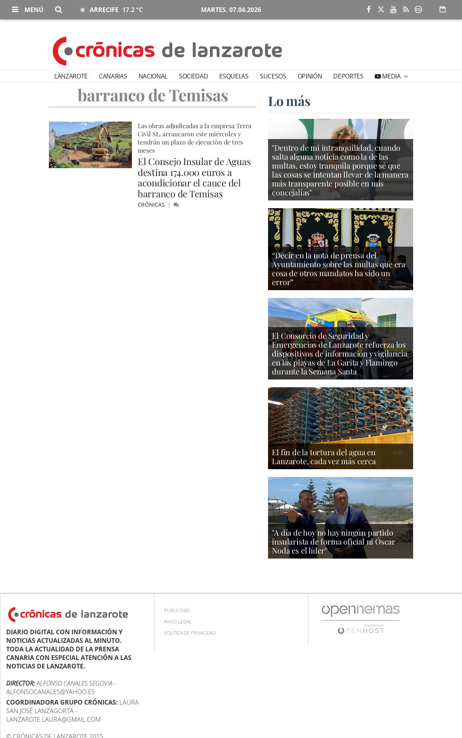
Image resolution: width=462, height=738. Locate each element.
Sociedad (193, 76)
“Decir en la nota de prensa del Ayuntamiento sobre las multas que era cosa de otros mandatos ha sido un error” (338, 268)
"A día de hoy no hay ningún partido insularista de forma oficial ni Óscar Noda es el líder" (333, 541)
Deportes (348, 76)
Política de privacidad (190, 633)
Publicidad (177, 610)
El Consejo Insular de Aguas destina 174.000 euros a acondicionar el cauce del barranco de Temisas (194, 177)
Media (391, 76)
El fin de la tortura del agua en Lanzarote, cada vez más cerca (323, 456)
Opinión (310, 76)
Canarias (113, 76)
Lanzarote (71, 76)
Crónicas (152, 204)
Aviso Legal (178, 621)
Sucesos (273, 76)
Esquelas (233, 76)
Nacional (153, 76)
